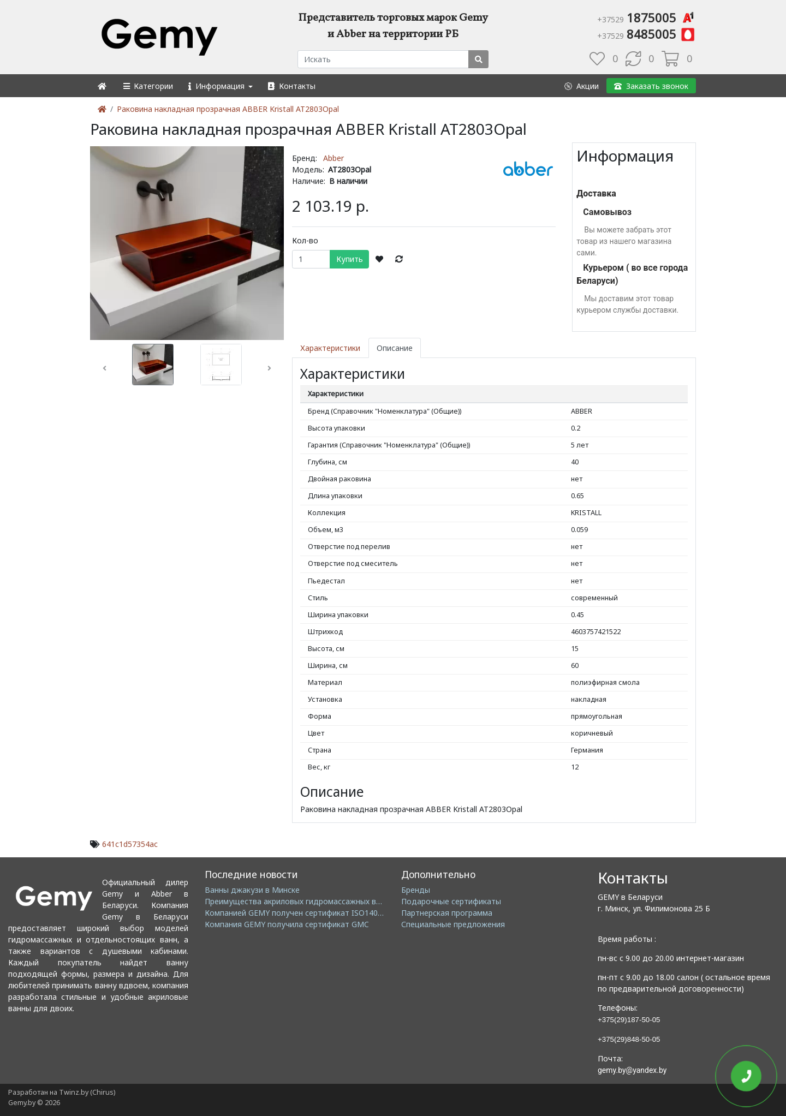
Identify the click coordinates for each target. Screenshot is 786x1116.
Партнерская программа (446, 913)
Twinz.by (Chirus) (87, 1092)
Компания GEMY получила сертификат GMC (287, 924)
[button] (148, 86)
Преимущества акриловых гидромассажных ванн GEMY (309, 901)
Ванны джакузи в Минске (252, 890)
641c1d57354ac (130, 844)
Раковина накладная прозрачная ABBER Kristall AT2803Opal (228, 109)
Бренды (415, 890)
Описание (395, 348)
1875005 (646, 17)
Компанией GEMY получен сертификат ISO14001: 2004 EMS (315, 913)
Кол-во (305, 240)
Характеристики (330, 348)
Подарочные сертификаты (451, 901)
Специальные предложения (453, 924)
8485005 (646, 34)
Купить (349, 259)
